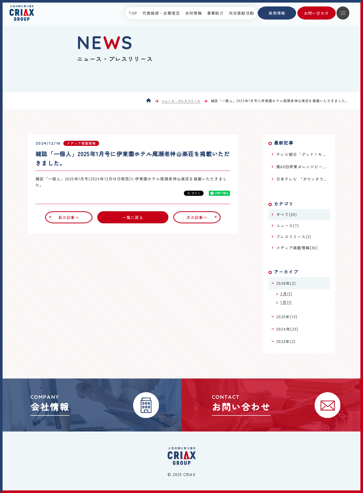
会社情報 (193, 13)
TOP (132, 13)
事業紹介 (215, 13)
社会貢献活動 (241, 13)
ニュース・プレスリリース (181, 101)
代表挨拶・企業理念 (161, 13)
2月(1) (286, 293)
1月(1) (286, 302)
